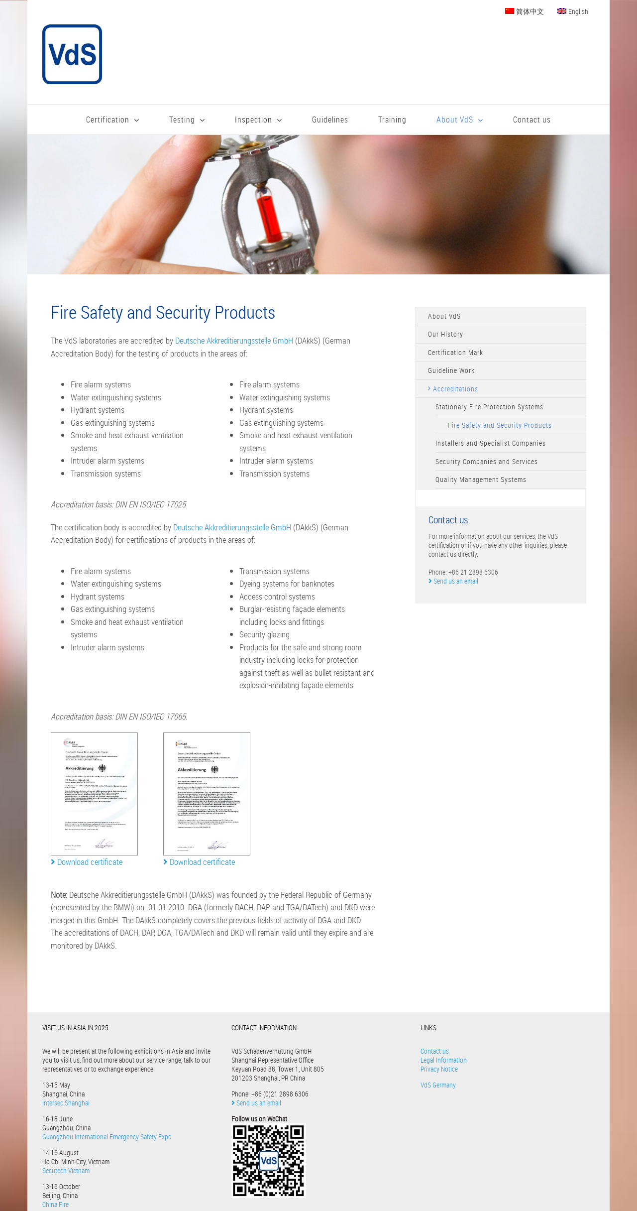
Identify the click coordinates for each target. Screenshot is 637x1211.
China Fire (55, 1204)
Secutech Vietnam (66, 1170)
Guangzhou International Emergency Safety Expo (107, 1136)
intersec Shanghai (66, 1102)
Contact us (435, 1051)
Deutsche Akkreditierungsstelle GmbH (234, 340)
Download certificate (86, 861)
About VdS (444, 316)
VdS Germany (438, 1085)
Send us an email (453, 581)
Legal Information (444, 1060)
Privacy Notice (439, 1069)
